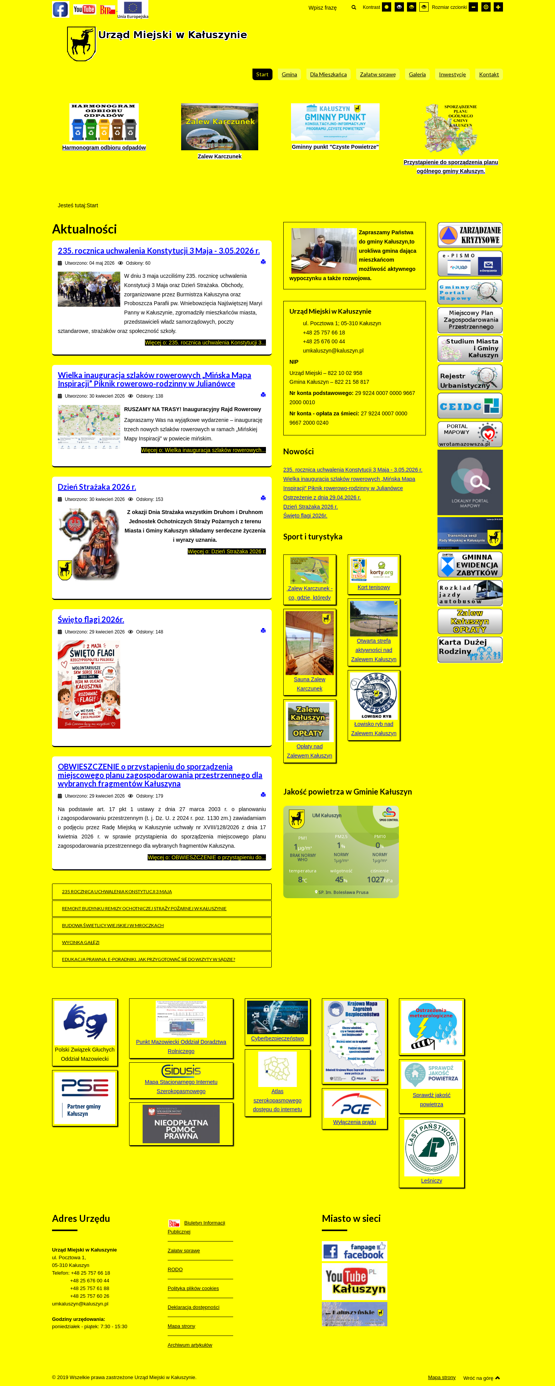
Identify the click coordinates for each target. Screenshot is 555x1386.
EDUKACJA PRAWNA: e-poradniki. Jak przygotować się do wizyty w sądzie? (148, 959)
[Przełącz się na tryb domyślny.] (386, 7)
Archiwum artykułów (190, 1345)
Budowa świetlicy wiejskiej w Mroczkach (113, 925)
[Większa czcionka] (498, 7)
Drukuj (263, 261)
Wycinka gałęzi (80, 942)
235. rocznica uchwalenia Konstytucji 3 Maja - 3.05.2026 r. (159, 250)
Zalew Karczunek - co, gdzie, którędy (309, 579)
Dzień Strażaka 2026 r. (97, 486)
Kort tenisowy (374, 573)
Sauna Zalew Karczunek (310, 651)
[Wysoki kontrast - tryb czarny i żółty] (411, 7)
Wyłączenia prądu (354, 1107)
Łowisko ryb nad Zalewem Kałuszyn (374, 704)
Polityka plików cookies (193, 1288)
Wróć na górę (481, 1378)
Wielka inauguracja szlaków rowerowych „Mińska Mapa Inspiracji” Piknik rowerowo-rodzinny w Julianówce (154, 379)
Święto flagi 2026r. (91, 619)
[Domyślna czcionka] (486, 7)
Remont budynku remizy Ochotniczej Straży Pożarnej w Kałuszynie (144, 908)
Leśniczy (431, 1152)
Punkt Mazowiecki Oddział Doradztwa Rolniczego (181, 1027)
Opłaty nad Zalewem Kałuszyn (310, 730)
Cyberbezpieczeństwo (277, 1038)
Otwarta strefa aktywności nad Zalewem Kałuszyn (374, 631)
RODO (175, 1269)
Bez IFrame (344, 856)
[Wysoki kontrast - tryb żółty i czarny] (424, 7)
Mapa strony (181, 1326)
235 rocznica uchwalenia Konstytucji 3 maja (117, 891)
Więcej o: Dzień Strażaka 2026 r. (227, 551)
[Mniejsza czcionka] (473, 7)
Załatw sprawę (184, 1250)
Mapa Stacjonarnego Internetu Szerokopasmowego (181, 1079)
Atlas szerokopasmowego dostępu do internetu (277, 1082)
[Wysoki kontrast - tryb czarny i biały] (399, 7)
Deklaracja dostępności (193, 1307)
